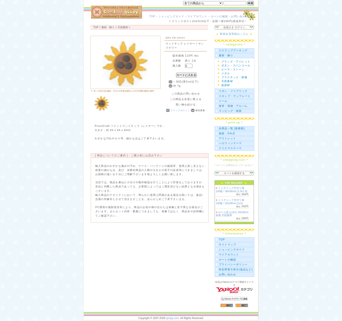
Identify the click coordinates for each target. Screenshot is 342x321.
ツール (223, 101)
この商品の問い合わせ (185, 93)
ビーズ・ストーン (233, 69)
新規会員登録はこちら (234, 33)
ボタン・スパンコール (235, 65)
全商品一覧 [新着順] (232, 128)
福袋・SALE (227, 133)
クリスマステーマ (230, 148)
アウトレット (227, 138)
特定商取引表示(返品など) (236, 269)
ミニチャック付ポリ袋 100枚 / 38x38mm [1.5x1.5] (231, 189)
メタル (225, 73)
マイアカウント (197, 16)
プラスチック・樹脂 (234, 77)
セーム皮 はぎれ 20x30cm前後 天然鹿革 (232, 214)
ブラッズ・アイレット (235, 61)
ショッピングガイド (171, 16)
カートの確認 (219, 16)
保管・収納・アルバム (233, 105)
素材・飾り (226, 55)
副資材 (225, 85)
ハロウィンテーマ (230, 143)
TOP (152, 16)
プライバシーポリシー (233, 264)
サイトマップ (227, 244)
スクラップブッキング (233, 50)
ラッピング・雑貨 (230, 110)
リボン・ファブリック (233, 91)
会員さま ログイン (234, 27)
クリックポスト (179, 110)
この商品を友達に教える (186, 99)
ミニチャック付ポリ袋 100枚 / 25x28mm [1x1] (230, 201)
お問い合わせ (239, 16)
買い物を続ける (186, 104)
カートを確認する (234, 173)
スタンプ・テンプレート (234, 96)
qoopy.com (172, 318)
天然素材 (123, 27)
